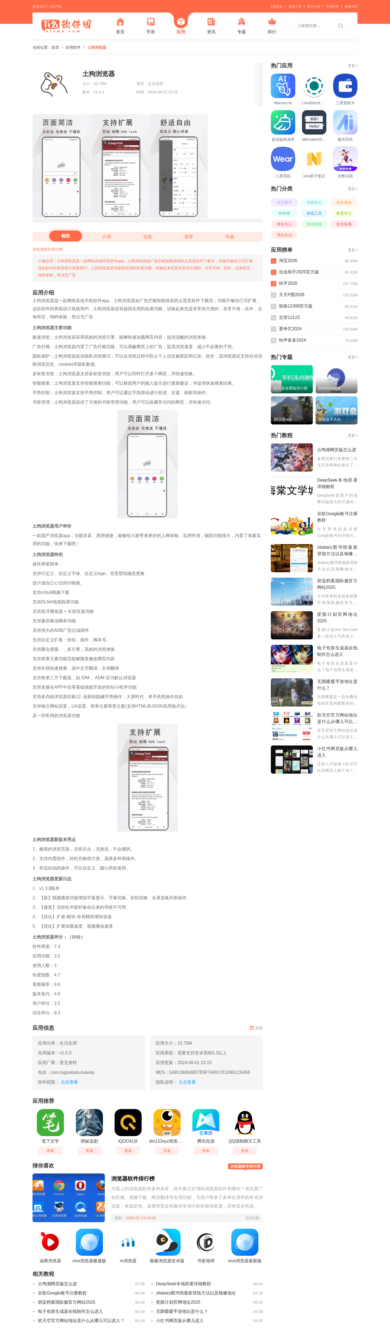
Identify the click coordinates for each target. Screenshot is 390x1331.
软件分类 (313, 6)
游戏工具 (314, 213)
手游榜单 (332, 6)
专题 (241, 26)
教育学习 (344, 213)
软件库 (284, 213)
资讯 (211, 26)
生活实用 (344, 224)
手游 (150, 26)
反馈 (256, 1028)
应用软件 (73, 47)
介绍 (106, 236)
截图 (65, 236)
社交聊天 (284, 202)
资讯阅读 (314, 224)
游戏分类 (294, 6)
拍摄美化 (314, 202)
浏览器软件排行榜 (47, 249)
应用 (181, 26)
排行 (272, 26)
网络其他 (284, 235)
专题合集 (276, 6)
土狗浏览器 (96, 47)
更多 (353, 65)
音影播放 (344, 202)
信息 (147, 236)
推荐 (188, 236)
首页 (120, 26)
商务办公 (284, 224)
